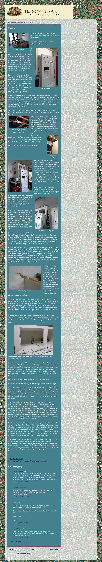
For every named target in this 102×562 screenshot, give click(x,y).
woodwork (44, 461)
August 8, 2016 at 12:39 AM (21, 482)
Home (33, 549)
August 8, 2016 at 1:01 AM (20, 523)
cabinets (15, 461)
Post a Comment (16, 542)
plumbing (30, 461)
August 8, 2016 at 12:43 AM (21, 497)
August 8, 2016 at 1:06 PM (20, 538)
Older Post (54, 549)
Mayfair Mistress (18, 471)
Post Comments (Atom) (23, 554)
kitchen (20, 461)
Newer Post (13, 549)
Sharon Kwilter (17, 529)
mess (25, 461)
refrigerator (37, 461)
